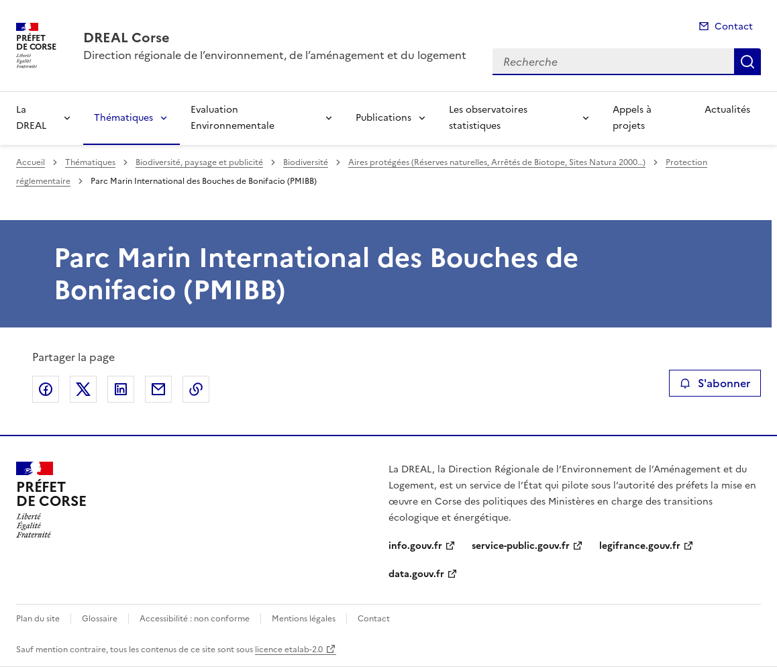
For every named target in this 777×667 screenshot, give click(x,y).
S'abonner (715, 383)
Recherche (747, 61)
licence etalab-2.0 (289, 650)
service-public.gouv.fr (521, 546)
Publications (383, 118)
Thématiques (123, 118)
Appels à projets (632, 118)
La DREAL (31, 118)
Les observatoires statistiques (488, 118)
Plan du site (38, 619)
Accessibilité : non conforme (195, 619)
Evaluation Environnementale (232, 118)
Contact (734, 26)
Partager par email (158, 389)
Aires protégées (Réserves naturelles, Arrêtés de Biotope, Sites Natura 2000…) (496, 162)
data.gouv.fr (416, 574)
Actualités (727, 110)
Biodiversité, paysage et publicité (199, 162)
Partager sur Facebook (45, 389)
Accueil (30, 162)
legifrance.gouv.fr (639, 546)
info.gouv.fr (415, 546)
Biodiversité (305, 162)
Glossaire (99, 619)
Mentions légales (303, 619)
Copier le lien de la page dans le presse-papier (196, 389)
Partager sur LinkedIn (120, 389)
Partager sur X (83, 389)
